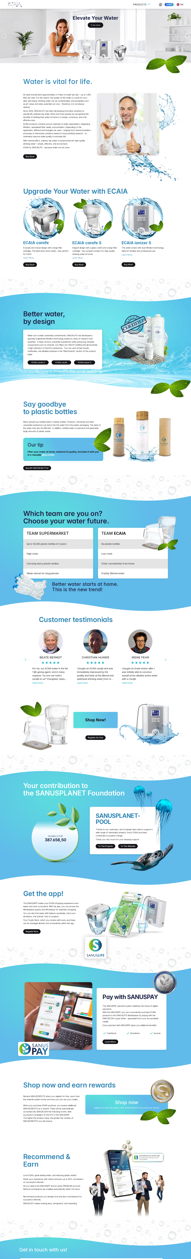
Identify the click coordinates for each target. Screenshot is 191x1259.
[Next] (187, 36)
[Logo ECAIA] (15, 4)
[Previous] (4, 36)
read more (37, 683)
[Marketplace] (160, 5)
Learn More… (29, 258)
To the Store (95, 25)
